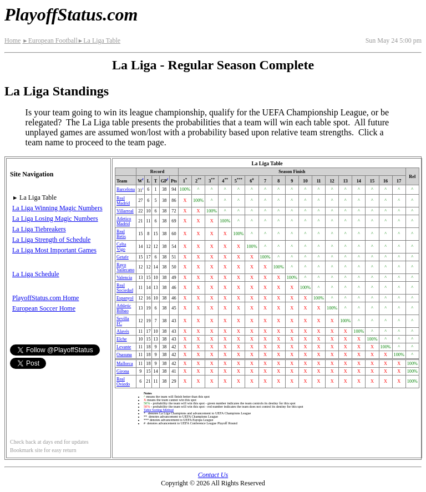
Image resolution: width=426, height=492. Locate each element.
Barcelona (125, 189)
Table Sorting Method (159, 410)
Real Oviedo (123, 382)
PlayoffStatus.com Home (45, 298)
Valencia (124, 277)
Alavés (122, 331)
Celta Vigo (121, 247)
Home (12, 40)
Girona (122, 371)
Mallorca (124, 363)
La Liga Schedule (35, 274)
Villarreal (125, 211)
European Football (49, 40)
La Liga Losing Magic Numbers (55, 218)
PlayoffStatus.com (71, 14)
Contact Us (213, 475)
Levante (123, 346)
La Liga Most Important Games (54, 250)
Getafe (122, 257)
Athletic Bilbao (123, 308)
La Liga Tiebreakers (39, 229)
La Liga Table (99, 40)
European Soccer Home (43, 308)
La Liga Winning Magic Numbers (57, 208)
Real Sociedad (124, 288)
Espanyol (124, 298)
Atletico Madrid (123, 221)
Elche (121, 339)
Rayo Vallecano (125, 267)
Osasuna (124, 354)
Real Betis (121, 234)
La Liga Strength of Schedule (51, 240)
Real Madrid (123, 201)
